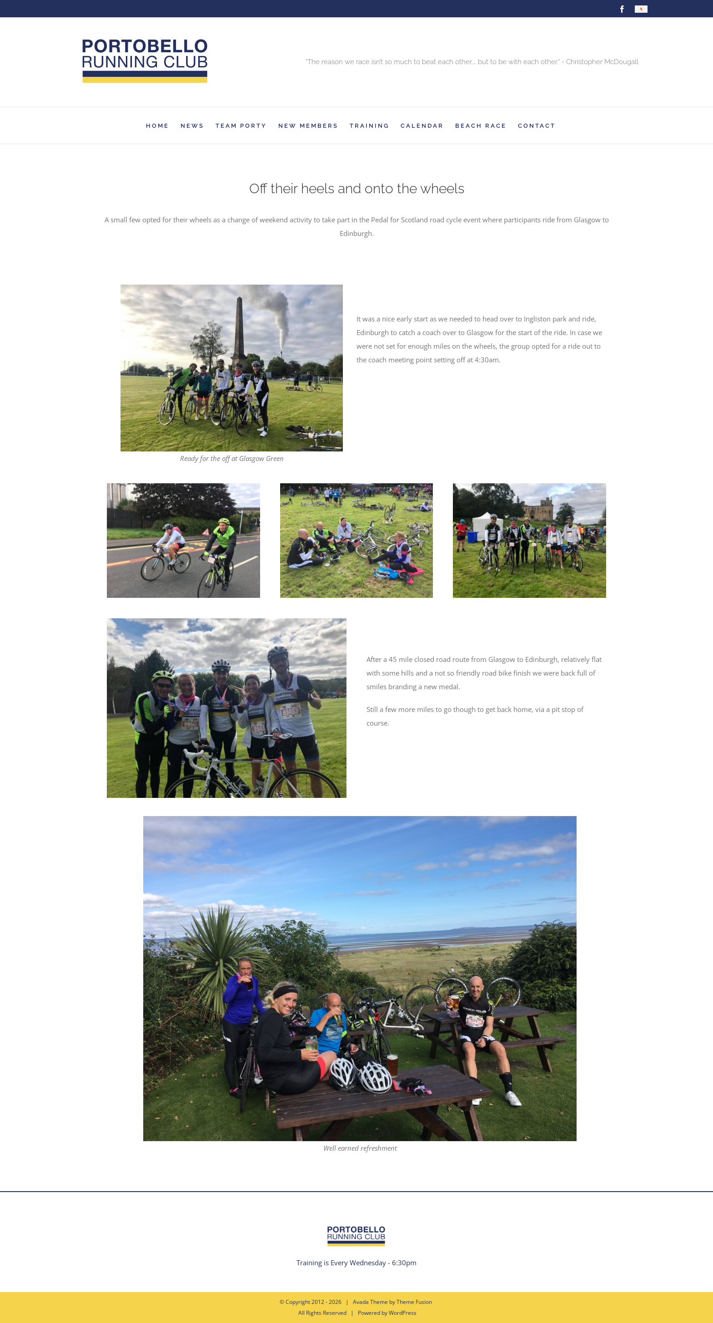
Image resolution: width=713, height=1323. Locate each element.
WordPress (403, 1313)
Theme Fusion (414, 1302)
